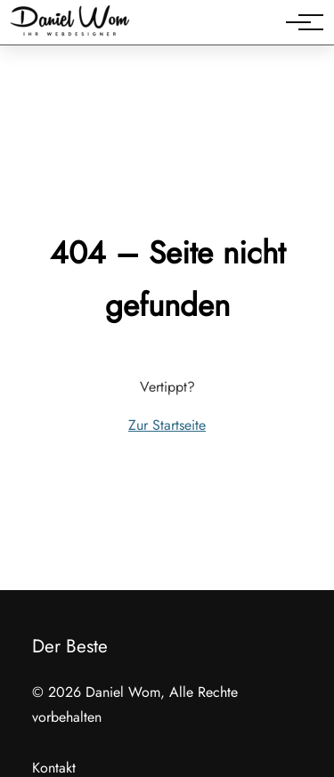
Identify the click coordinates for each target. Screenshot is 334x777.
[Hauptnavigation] (298, 22)
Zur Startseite (167, 425)
